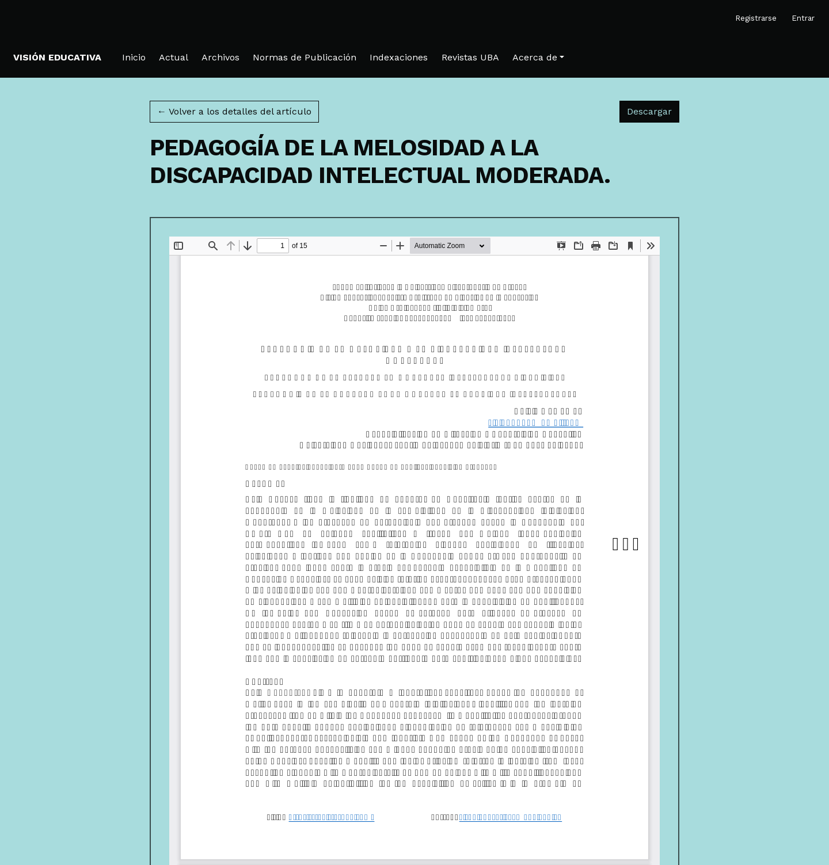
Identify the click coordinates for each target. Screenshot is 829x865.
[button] (538, 57)
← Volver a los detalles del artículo (234, 111)
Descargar (653, 110)
